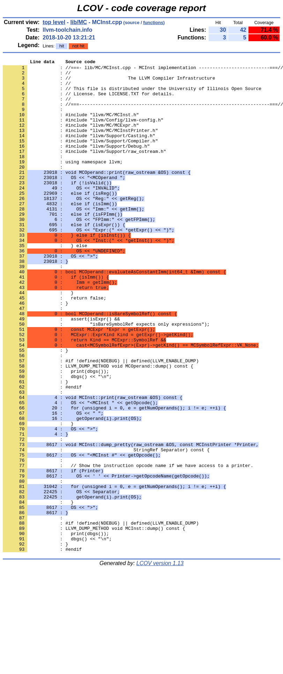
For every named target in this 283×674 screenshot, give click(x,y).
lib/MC (78, 22)
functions (153, 22)
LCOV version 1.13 (160, 662)
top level (54, 22)
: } (35, 352)
